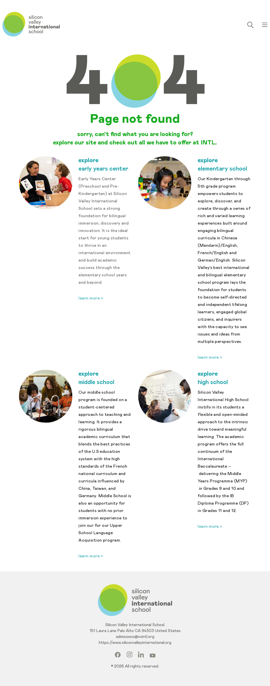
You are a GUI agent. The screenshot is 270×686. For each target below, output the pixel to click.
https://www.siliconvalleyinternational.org (135, 643)
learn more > (210, 357)
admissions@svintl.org (135, 637)
